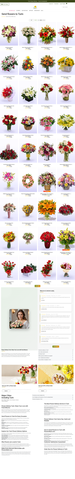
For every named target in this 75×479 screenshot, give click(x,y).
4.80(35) (29, 137)
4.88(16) (48, 166)
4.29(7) (68, 166)
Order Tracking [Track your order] (5, 4)
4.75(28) (10, 137)
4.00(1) (11, 283)
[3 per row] (38, 20)
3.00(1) (68, 195)
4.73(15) (48, 225)
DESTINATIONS (24, 10)
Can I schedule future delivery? (44, 357)
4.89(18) (10, 225)
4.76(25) (10, 166)
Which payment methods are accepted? (45, 355)
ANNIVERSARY (37, 10)
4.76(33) (10, 78)
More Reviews (56, 346)
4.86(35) (29, 195)
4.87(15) (29, 225)
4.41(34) (29, 166)
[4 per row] (41, 20)
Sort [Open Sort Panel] (36, 20)
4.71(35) (67, 225)
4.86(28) (10, 254)
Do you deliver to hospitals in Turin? (45, 359)
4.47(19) (29, 49)
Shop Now (42, 390)
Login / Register (62, 3)
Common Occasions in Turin (37, 399)
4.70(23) (10, 195)
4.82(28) (67, 49)
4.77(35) (29, 254)
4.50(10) (48, 137)
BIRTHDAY (31, 10)
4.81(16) (67, 78)
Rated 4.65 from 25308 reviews (11, 16)
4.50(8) (68, 254)
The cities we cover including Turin (38, 395)
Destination (56, 3)
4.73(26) (48, 78)
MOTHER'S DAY (12, 10)
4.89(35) (29, 78)
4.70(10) (48, 49)
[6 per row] (43, 20)
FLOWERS (18, 10)
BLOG (42, 10)
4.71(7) (68, 283)
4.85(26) (10, 49)
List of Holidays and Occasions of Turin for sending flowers (42, 397)
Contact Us (51, 3)
